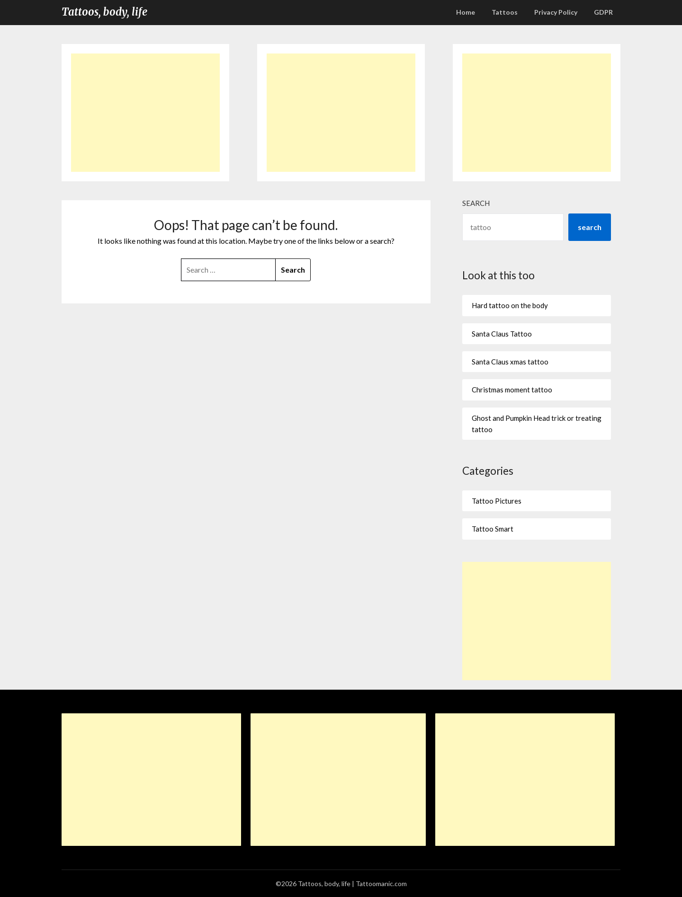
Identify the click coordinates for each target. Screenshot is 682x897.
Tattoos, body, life (104, 11)
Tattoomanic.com (381, 883)
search (589, 226)
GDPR (603, 12)
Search (476, 203)
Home (465, 12)
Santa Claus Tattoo (502, 333)
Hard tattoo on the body (510, 305)
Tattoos (505, 12)
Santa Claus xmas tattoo (510, 361)
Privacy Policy (555, 12)
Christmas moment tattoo (512, 389)
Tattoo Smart (492, 528)
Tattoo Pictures (496, 501)
